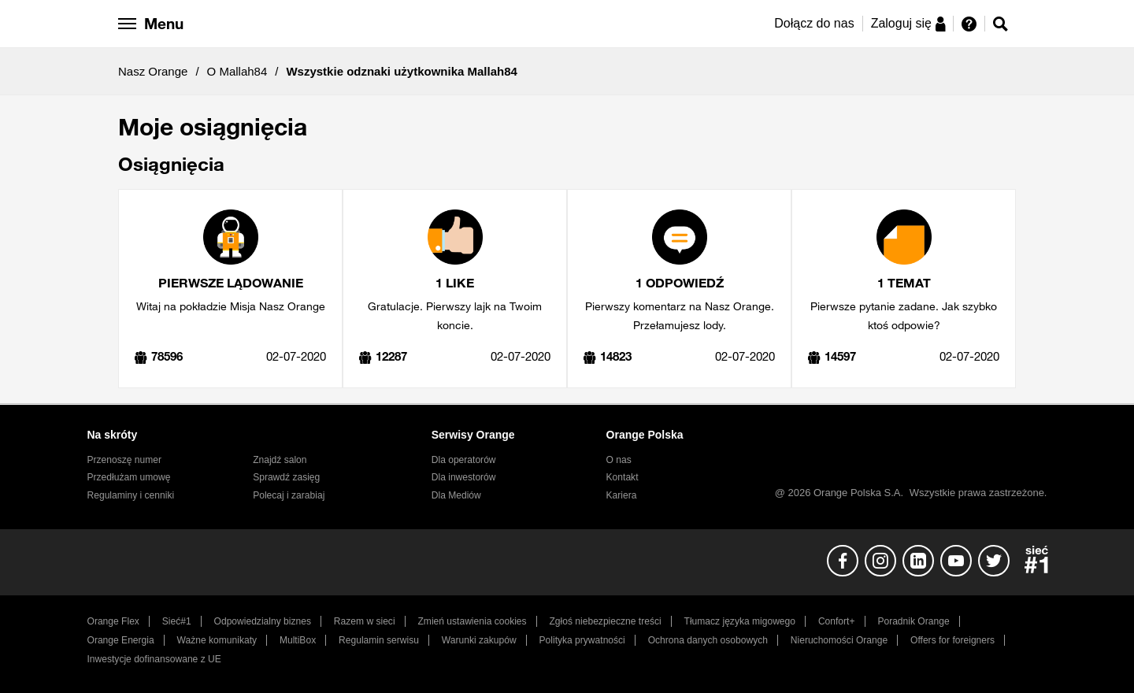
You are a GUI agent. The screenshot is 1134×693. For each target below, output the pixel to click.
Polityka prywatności (582, 640)
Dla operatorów (464, 459)
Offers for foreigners (952, 640)
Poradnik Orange (913, 621)
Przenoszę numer (124, 459)
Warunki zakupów (479, 640)
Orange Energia (120, 640)
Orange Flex (113, 621)
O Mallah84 (237, 71)
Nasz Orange (152, 71)
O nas (619, 459)
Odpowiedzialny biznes (262, 621)
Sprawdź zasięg (286, 477)
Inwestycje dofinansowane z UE (154, 659)
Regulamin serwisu (379, 640)
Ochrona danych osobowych (708, 640)
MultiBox (298, 640)
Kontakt (622, 477)
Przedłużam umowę (129, 477)
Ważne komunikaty (217, 640)
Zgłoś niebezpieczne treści (606, 621)
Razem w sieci (364, 621)
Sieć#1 (176, 621)
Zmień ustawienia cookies (471, 621)
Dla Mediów (456, 495)
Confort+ (836, 621)
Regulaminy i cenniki (131, 495)
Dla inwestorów (464, 477)
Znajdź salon (279, 459)
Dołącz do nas (814, 23)
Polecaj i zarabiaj (288, 495)
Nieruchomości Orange (839, 640)
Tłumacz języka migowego (739, 621)
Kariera (621, 495)
